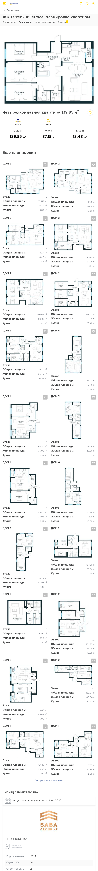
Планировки (13, 10)
